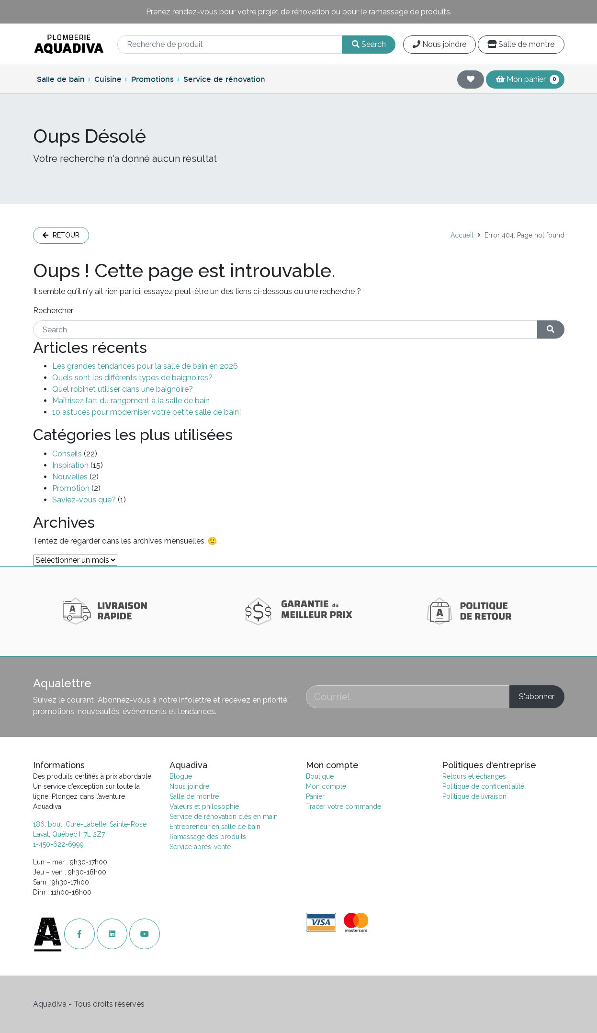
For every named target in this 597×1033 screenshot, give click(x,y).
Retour (61, 235)
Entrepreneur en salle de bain (214, 826)
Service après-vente (200, 847)
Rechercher (53, 310)
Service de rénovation (224, 79)
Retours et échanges (474, 776)
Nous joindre (439, 44)
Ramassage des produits (207, 836)
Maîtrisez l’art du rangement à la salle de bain (131, 400)
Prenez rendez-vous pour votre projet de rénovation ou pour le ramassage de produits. (298, 11)
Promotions (152, 79)
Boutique (320, 776)
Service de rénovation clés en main (223, 816)
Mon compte (326, 786)
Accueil (462, 235)
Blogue (180, 776)
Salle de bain (61, 79)
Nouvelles (70, 476)
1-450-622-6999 (58, 844)
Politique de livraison (474, 796)
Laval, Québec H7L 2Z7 (69, 834)
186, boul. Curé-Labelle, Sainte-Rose (89, 824)
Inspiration (70, 465)
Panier (315, 796)
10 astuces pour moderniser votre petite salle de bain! (146, 412)
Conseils (67, 453)
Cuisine (108, 79)
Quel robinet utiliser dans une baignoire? (122, 389)
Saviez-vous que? (84, 499)
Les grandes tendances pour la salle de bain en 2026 (145, 366)
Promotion (71, 488)
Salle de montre (520, 44)
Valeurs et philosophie (204, 806)
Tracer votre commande (343, 806)
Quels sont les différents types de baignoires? (132, 377)
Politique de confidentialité (483, 786)
